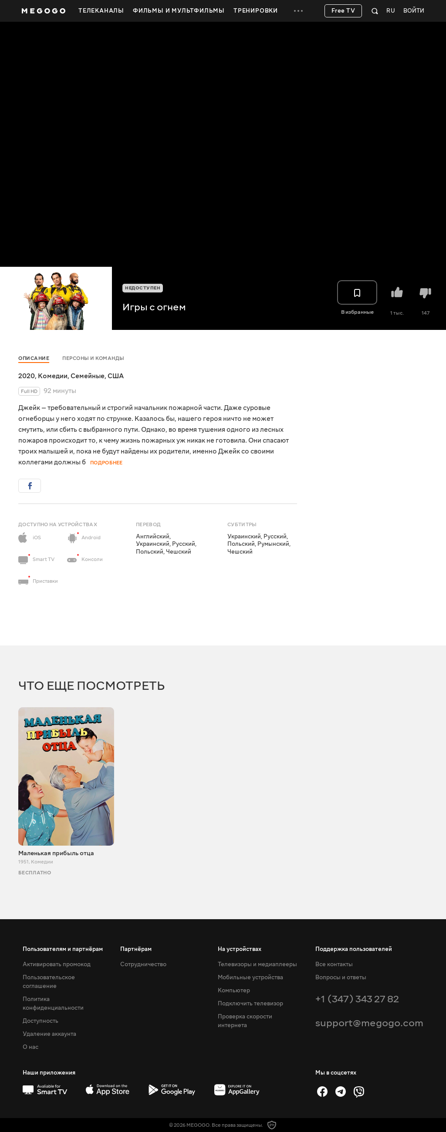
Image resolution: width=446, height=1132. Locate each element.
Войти (413, 11)
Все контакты (334, 964)
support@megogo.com (369, 1023)
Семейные (88, 376)
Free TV (343, 11)
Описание (33, 358)
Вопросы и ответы (340, 977)
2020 (26, 376)
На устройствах (239, 949)
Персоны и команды (93, 358)
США (116, 376)
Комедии (53, 376)
